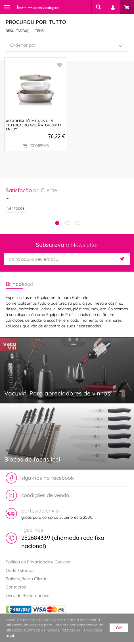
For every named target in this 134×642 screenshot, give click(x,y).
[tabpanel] (67, 199)
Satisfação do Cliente (26, 578)
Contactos (16, 587)
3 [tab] (77, 223)
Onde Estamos (20, 570)
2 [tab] (67, 223)
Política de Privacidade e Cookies (38, 562)
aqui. (10, 635)
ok (119, 627)
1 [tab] (57, 223)
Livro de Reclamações (27, 595)
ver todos (15, 208)
